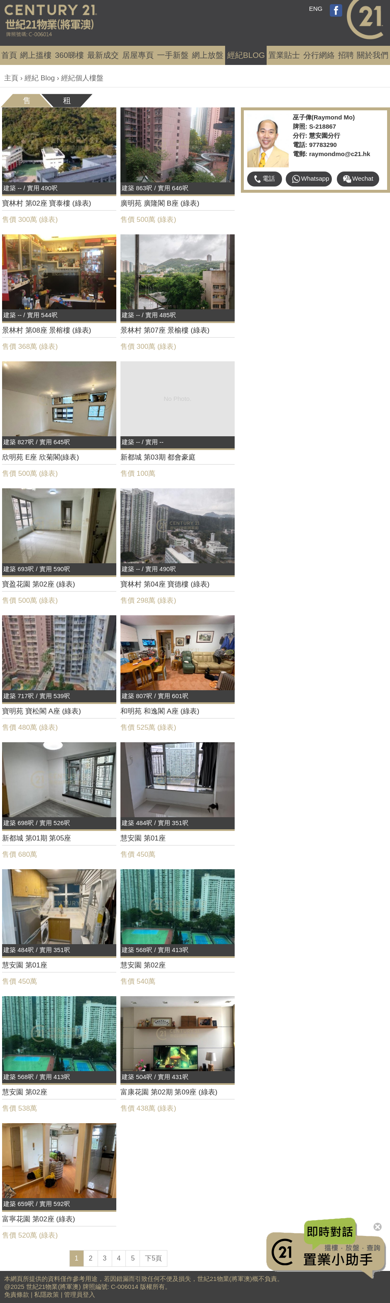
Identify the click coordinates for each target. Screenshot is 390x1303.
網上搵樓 (36, 55)
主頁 (11, 78)
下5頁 (153, 1258)
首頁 (9, 55)
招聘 (346, 55)
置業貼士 (284, 55)
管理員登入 (79, 1294)
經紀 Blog (40, 78)
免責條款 (16, 1294)
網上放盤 (207, 55)
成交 (103, 55)
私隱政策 (46, 1294)
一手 (173, 55)
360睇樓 (69, 55)
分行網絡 (319, 55)
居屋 (138, 55)
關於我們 (372, 55)
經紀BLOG (246, 55)
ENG (316, 8)
